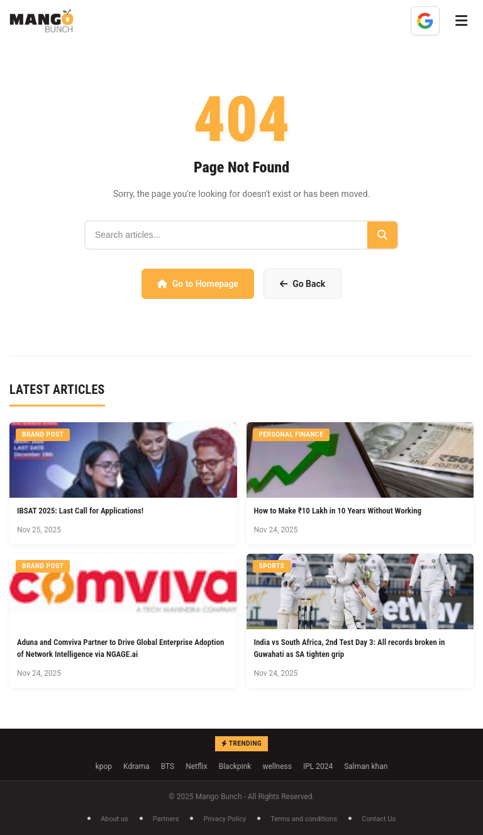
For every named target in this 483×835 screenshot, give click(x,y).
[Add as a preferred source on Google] (425, 20)
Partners (166, 819)
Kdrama (136, 766)
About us (114, 819)
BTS (168, 766)
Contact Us (379, 819)
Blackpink (235, 766)
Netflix (197, 766)
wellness (277, 766)
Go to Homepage (197, 284)
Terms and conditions (303, 819)
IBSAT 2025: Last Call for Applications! (80, 510)
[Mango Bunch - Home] (41, 21)
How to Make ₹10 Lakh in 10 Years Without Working (338, 510)
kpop (104, 766)
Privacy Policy (224, 819)
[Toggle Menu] (461, 21)
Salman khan (365, 766)
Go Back (302, 284)
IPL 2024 (318, 766)
